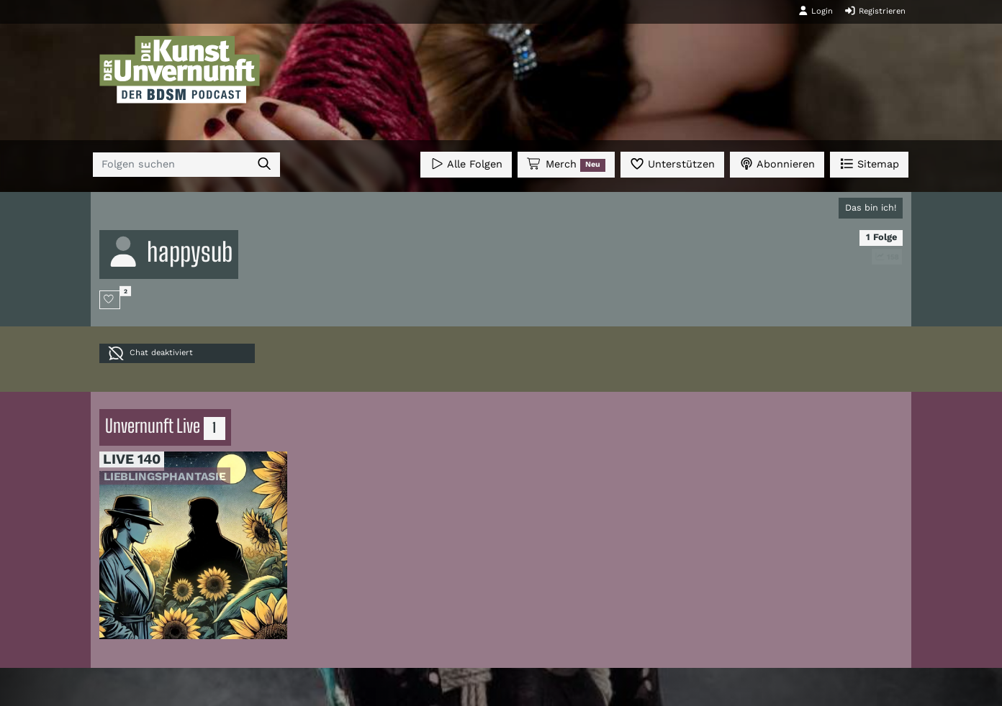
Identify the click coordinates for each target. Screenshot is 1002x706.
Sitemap (869, 163)
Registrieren (875, 11)
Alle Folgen (466, 163)
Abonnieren (777, 163)
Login (816, 11)
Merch (566, 164)
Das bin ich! (870, 207)
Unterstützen (672, 163)
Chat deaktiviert (150, 353)
